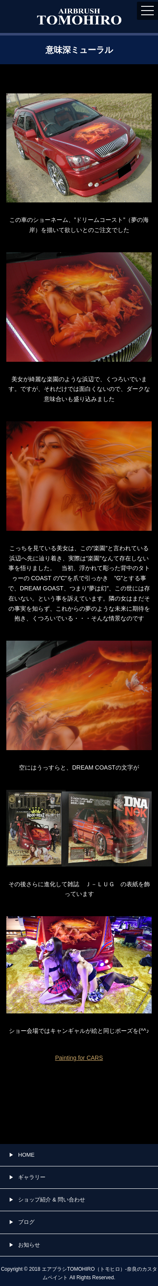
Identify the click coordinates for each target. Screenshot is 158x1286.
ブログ (26, 1222)
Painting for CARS (79, 1057)
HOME (26, 1155)
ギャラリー (32, 1177)
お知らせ (29, 1245)
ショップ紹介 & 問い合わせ (51, 1199)
